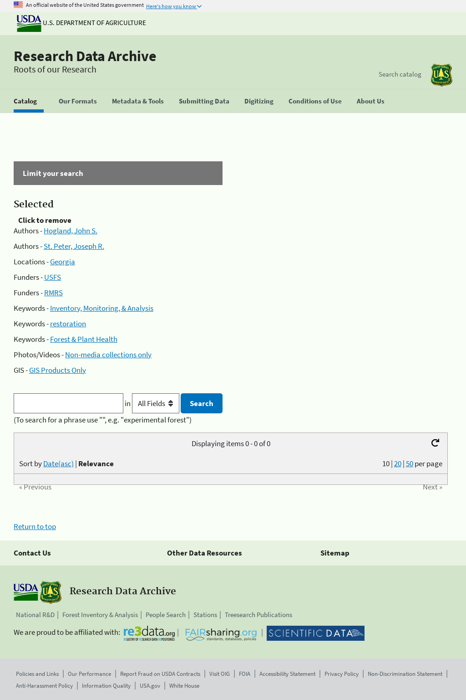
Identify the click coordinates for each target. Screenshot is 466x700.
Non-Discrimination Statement (405, 674)
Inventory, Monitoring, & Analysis (101, 308)
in (153, 403)
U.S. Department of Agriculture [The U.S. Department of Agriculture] (81, 22)
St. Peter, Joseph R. (74, 246)
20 (397, 463)
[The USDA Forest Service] (441, 75)
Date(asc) (58, 463)
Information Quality (106, 686)
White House (184, 686)
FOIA (244, 674)
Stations (205, 614)
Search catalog (400, 74)
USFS (52, 277)
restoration (68, 324)
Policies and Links (37, 674)
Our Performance (89, 674)
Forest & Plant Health (83, 339)
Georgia (62, 262)
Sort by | (66, 463)
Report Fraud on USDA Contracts (160, 674)
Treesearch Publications (258, 614)
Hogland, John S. (70, 231)
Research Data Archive (85, 56)
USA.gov (150, 686)
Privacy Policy (341, 674)
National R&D (35, 614)
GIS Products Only (57, 370)
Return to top (35, 526)
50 (409, 463)
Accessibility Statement (287, 674)
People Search (166, 614)
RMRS (53, 293)
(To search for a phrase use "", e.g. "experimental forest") (103, 420)
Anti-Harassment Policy (44, 686)
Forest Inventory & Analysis (100, 614)
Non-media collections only (108, 355)
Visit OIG (219, 674)
